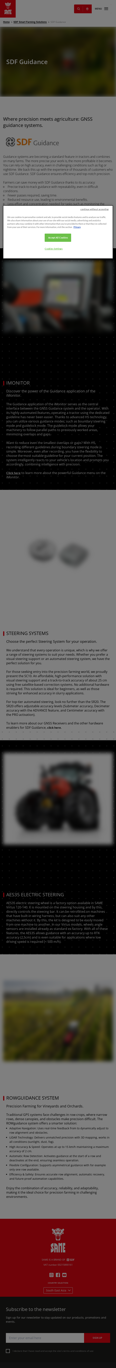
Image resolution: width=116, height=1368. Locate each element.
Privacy (77, 417)
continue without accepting (94, 399)
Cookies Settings (54, 439)
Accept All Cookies (58, 428)
